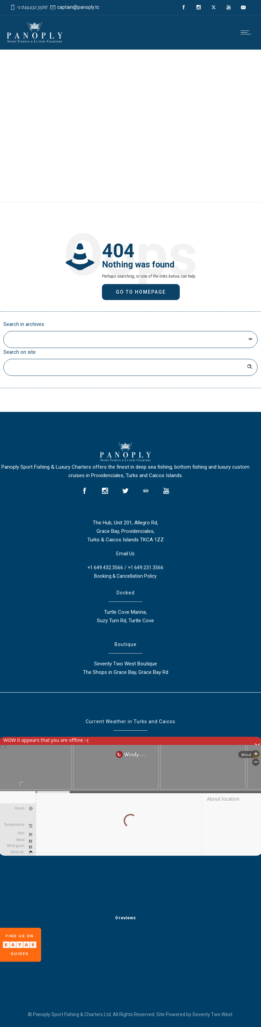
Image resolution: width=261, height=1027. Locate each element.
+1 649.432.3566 (32, 7)
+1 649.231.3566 (145, 567)
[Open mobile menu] (247, 32)
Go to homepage (141, 292)
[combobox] (130, 339)
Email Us (125, 553)
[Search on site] (130, 367)
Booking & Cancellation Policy (125, 576)
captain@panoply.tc (78, 7)
